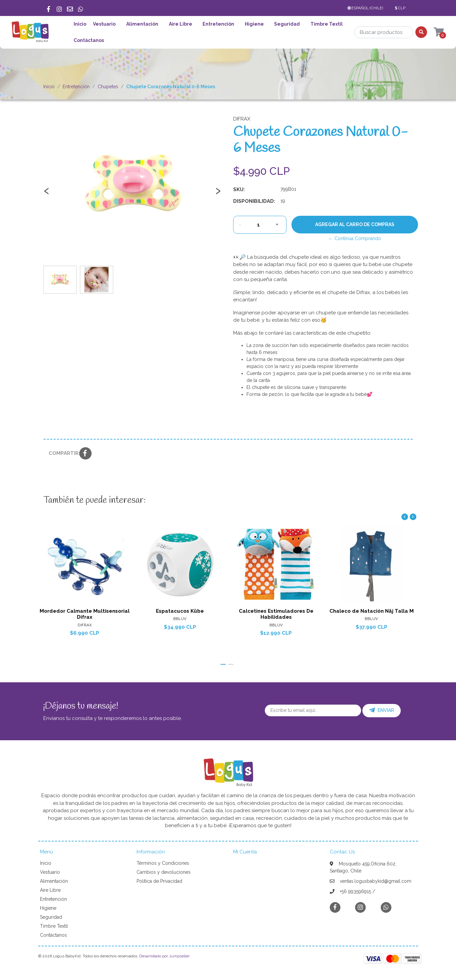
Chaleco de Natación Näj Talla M (371, 611)
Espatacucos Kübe (180, 611)
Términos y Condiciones (163, 863)
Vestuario (104, 24)
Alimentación (142, 24)
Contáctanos (89, 40)
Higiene (254, 24)
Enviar (381, 710)
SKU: (239, 189)
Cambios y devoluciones (164, 872)
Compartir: (61, 453)
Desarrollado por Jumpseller (164, 956)
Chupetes (108, 86)
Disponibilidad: (254, 201)
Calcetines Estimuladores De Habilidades (275, 614)
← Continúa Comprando (354, 238)
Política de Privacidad (159, 881)
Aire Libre (180, 24)
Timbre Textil (326, 24)
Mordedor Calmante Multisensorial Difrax (84, 614)
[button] (367, 8)
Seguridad (287, 24)
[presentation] (46, 193)
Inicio (80, 24)
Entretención (218, 24)
